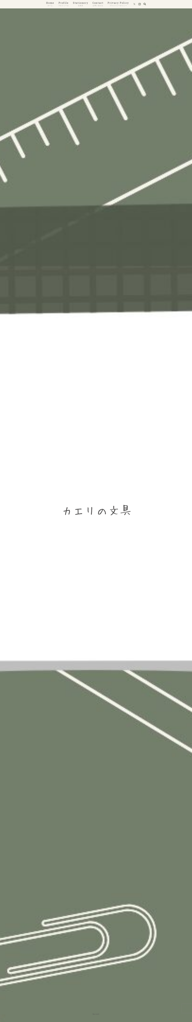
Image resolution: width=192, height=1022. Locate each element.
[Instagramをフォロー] (139, 4)
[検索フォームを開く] (145, 4)
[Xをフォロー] (134, 4)
